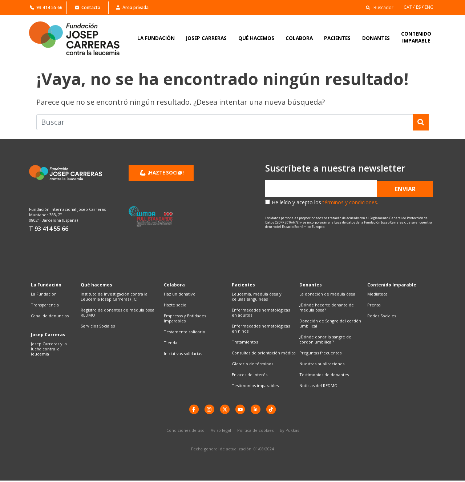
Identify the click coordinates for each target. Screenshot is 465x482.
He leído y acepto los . (325, 202)
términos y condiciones (350, 202)
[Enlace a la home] (79, 38)
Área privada (132, 7)
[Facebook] (190, 410)
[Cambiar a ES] (420, 7)
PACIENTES (337, 38)
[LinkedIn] (257, 410)
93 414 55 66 (46, 7)
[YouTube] (240, 410)
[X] (224, 410)
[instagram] (207, 410)
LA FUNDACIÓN (156, 38)
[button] (377, 7)
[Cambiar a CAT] (410, 7)
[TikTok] (274, 410)
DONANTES (376, 38)
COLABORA (299, 38)
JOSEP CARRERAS (206, 38)
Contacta (87, 7)
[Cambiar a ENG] (429, 7)
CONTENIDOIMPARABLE (416, 37)
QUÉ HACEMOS (256, 38)
